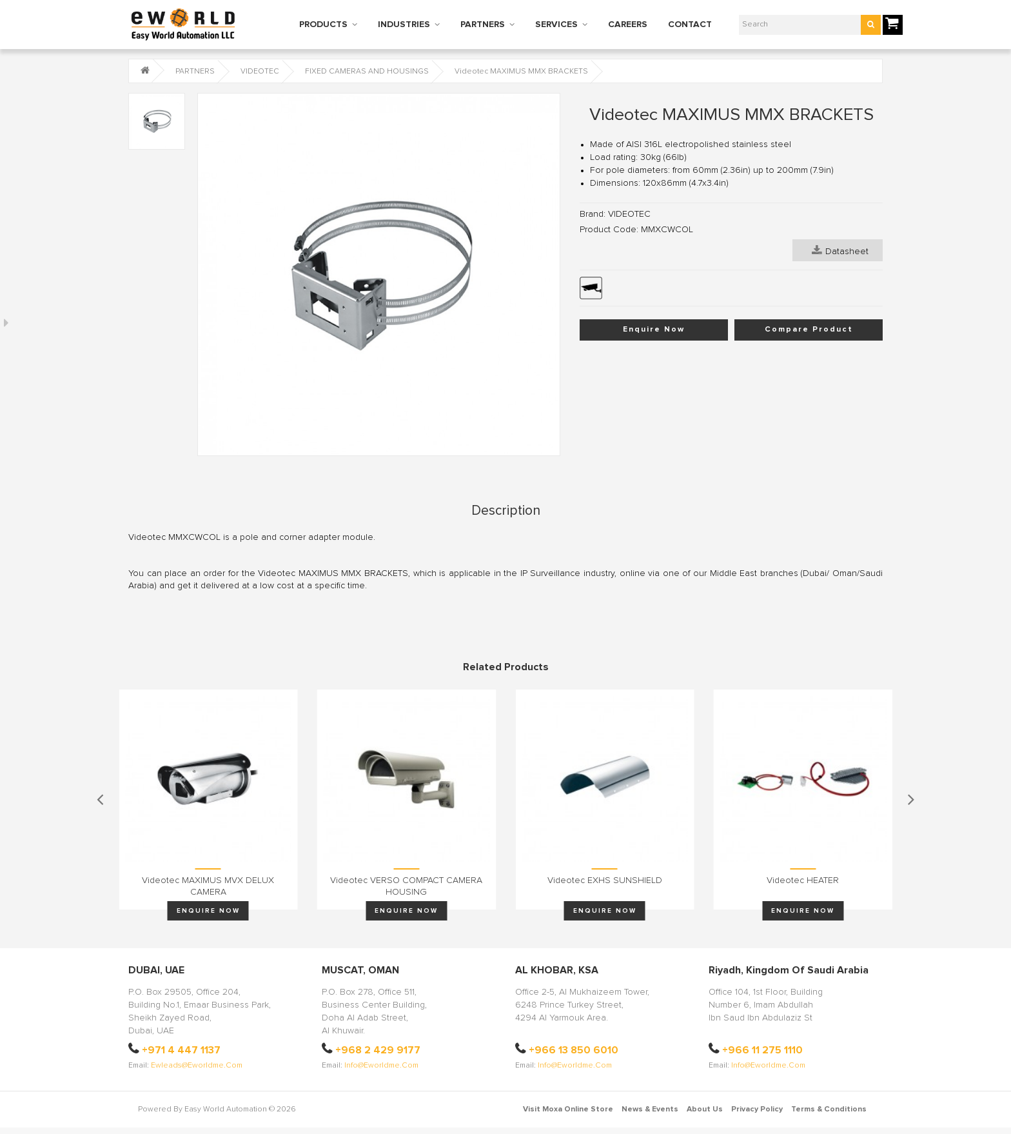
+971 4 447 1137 (181, 1050)
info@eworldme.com (381, 1065)
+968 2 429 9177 (377, 1050)
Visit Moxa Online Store (568, 1109)
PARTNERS (482, 24)
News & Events (650, 1109)
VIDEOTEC (259, 71)
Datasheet (840, 250)
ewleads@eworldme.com (196, 1065)
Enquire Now (654, 329)
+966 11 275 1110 (762, 1050)
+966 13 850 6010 (573, 1050)
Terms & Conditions (829, 1109)
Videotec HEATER (803, 880)
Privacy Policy (757, 1109)
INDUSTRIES (404, 24)
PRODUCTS (323, 24)
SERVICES (556, 24)
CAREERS (627, 24)
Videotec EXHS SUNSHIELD (604, 880)
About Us (705, 1109)
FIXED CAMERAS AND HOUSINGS (367, 71)
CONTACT (690, 24)
